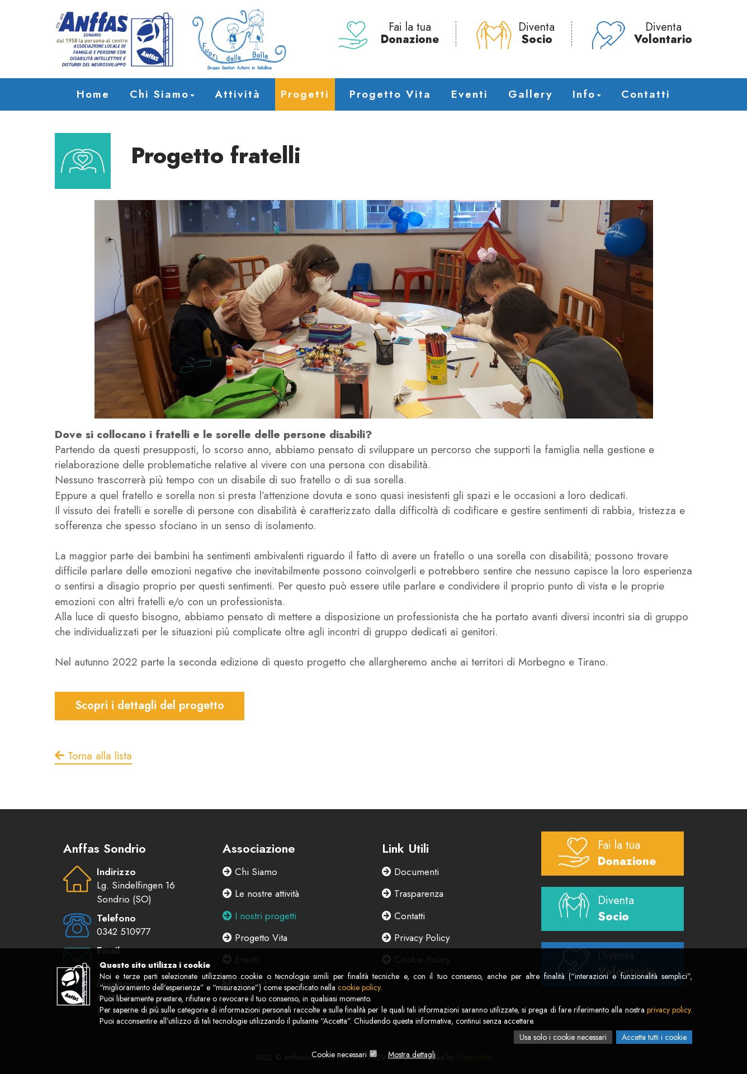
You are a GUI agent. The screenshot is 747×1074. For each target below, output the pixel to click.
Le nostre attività (261, 893)
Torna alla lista (93, 755)
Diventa (515, 33)
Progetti (305, 94)
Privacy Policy (416, 937)
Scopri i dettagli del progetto (149, 705)
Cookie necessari (339, 1054)
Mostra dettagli (412, 1054)
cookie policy (359, 987)
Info (587, 94)
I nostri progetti (259, 916)
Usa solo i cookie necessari (563, 1037)
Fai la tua (389, 33)
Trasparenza (412, 893)
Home (93, 94)
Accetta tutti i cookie (654, 1037)
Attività (238, 94)
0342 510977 (123, 931)
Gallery (530, 94)
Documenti (410, 871)
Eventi (469, 94)
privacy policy (669, 1009)
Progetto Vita (390, 94)
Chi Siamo (162, 94)
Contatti (645, 94)
